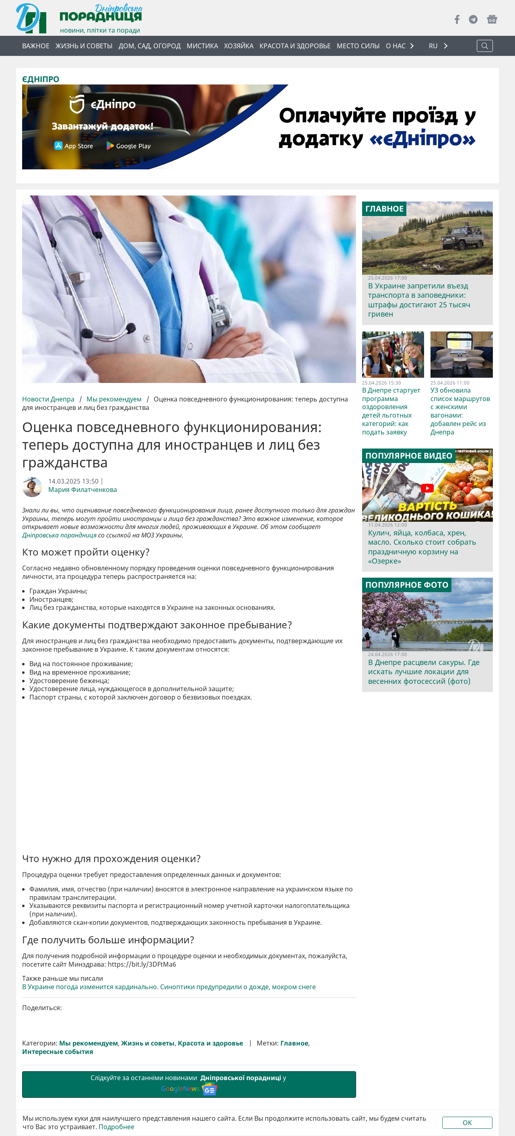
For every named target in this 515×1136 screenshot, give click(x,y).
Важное (35, 45)
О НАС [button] (396, 45)
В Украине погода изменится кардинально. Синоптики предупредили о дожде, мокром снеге (169, 987)
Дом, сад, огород (150, 45)
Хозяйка (238, 45)
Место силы (358, 45)
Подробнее (116, 1127)
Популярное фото (407, 585)
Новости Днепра (49, 399)
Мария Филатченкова (82, 490)
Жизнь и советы (84, 45)
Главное (294, 1043)
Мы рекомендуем (114, 399)
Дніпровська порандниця (59, 535)
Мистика (202, 45)
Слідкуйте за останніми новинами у (189, 1084)
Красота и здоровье (295, 45)
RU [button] (434, 46)
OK (467, 1122)
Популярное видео (409, 456)
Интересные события (57, 1052)
